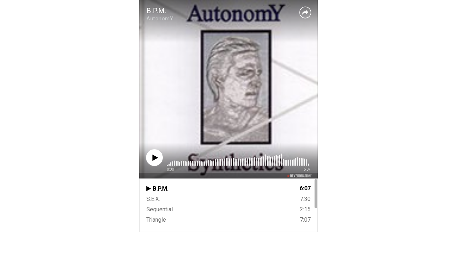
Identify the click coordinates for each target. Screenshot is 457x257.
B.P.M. (156, 10)
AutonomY (159, 18)
